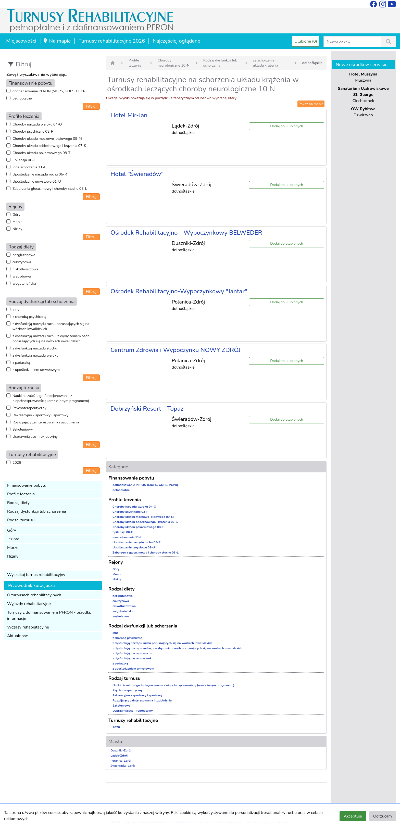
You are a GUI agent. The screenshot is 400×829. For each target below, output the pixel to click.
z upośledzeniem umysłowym (36, 369)
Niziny (17, 229)
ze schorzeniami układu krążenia (265, 63)
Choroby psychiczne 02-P (32, 131)
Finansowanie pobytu (26, 485)
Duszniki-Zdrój (120, 750)
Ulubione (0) (305, 41)
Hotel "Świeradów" (137, 174)
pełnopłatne (22, 98)
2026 (16, 462)
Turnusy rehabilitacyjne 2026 (112, 40)
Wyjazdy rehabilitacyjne (29, 604)
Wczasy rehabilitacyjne (28, 627)
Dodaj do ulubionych (286, 126)
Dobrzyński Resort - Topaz (146, 409)
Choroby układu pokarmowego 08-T (41, 152)
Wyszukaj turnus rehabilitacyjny (36, 574)
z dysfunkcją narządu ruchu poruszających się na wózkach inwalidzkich (50, 326)
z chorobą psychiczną (29, 316)
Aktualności (18, 636)
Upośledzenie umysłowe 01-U (36, 181)
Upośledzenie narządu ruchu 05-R (39, 174)
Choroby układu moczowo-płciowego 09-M (47, 138)
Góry (16, 214)
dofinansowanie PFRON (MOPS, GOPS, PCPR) (49, 91)
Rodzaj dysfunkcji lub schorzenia (36, 511)
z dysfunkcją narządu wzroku (35, 355)
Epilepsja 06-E (24, 160)
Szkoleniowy (22, 429)
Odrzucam (382, 816)
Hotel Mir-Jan (128, 115)
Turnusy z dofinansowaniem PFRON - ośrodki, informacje (49, 615)
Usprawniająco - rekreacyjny (35, 436)
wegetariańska (24, 283)
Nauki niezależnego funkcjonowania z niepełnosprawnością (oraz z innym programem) (50, 398)
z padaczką (21, 362)
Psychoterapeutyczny (29, 408)
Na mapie (57, 40)
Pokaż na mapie (310, 104)
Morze (17, 221)
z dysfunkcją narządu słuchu (34, 348)
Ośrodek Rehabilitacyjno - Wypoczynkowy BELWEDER (186, 233)
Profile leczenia (21, 494)
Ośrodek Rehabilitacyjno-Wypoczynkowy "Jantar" (178, 291)
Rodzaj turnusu (21, 520)
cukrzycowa (21, 262)
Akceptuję (353, 816)
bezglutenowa (23, 255)
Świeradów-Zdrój (122, 766)
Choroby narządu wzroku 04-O (37, 124)
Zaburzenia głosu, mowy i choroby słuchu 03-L (49, 188)
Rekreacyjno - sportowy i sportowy (40, 415)
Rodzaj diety (18, 503)
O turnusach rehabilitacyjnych (34, 595)
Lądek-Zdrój (119, 755)
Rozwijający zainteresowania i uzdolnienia (45, 422)
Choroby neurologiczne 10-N (174, 63)
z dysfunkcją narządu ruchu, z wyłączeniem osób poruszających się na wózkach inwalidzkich (51, 339)
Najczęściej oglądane (176, 40)
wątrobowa (21, 276)
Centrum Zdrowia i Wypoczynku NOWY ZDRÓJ (175, 350)
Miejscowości (21, 40)
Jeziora (13, 539)
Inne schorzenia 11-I (28, 167)
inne (15, 309)
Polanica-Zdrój (120, 761)
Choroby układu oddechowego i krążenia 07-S (49, 145)
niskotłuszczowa (25, 269)
